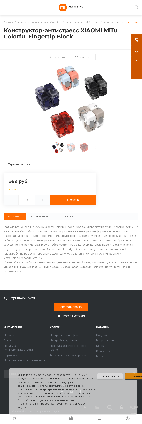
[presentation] (96, 147)
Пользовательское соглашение (24, 360)
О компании (13, 327)
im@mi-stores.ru (74, 315)
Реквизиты (103, 351)
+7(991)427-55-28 (22, 298)
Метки (100, 356)
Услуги (55, 327)
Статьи (8, 340)
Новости (9, 335)
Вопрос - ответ (106, 340)
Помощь (102, 327)
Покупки (102, 335)
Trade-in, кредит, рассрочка (68, 355)
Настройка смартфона (65, 335)
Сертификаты (13, 355)
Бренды (101, 345)
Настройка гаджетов (63, 340)
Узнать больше (110, 376)
